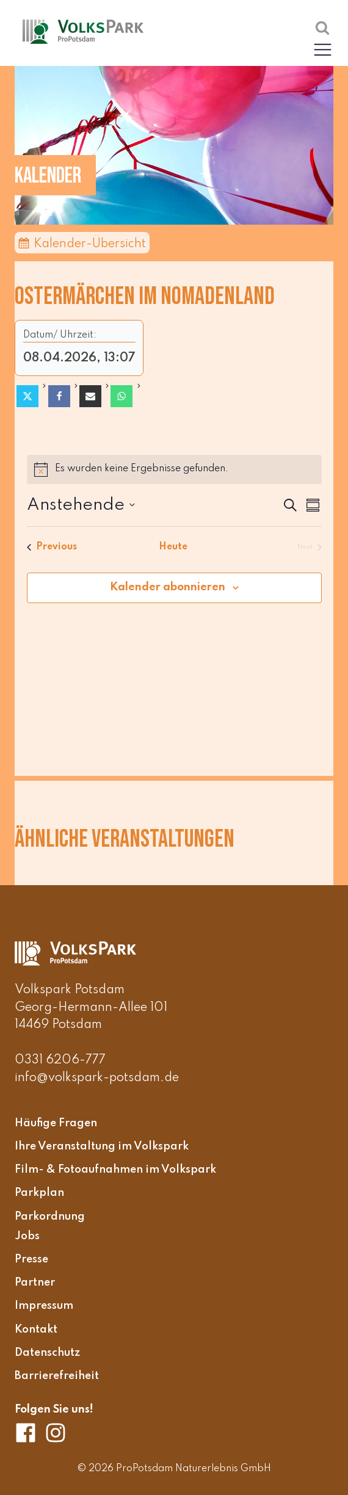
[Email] (90, 396)
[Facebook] (59, 396)
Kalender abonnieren (167, 587)
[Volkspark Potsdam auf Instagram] (56, 1433)
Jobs (27, 1236)
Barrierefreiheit (57, 1375)
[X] (27, 396)
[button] (322, 49)
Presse (31, 1259)
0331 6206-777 (60, 1060)
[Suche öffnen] (322, 27)
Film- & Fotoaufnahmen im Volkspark (115, 1169)
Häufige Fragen (56, 1123)
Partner (35, 1282)
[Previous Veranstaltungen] (52, 547)
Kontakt (36, 1329)
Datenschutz (47, 1352)
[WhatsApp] (121, 396)
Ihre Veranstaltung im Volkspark (102, 1146)
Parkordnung (50, 1216)
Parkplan (39, 1193)
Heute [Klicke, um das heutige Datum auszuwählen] (174, 547)
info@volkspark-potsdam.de (97, 1078)
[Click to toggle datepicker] (81, 505)
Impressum (44, 1306)
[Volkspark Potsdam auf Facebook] (30, 1433)
